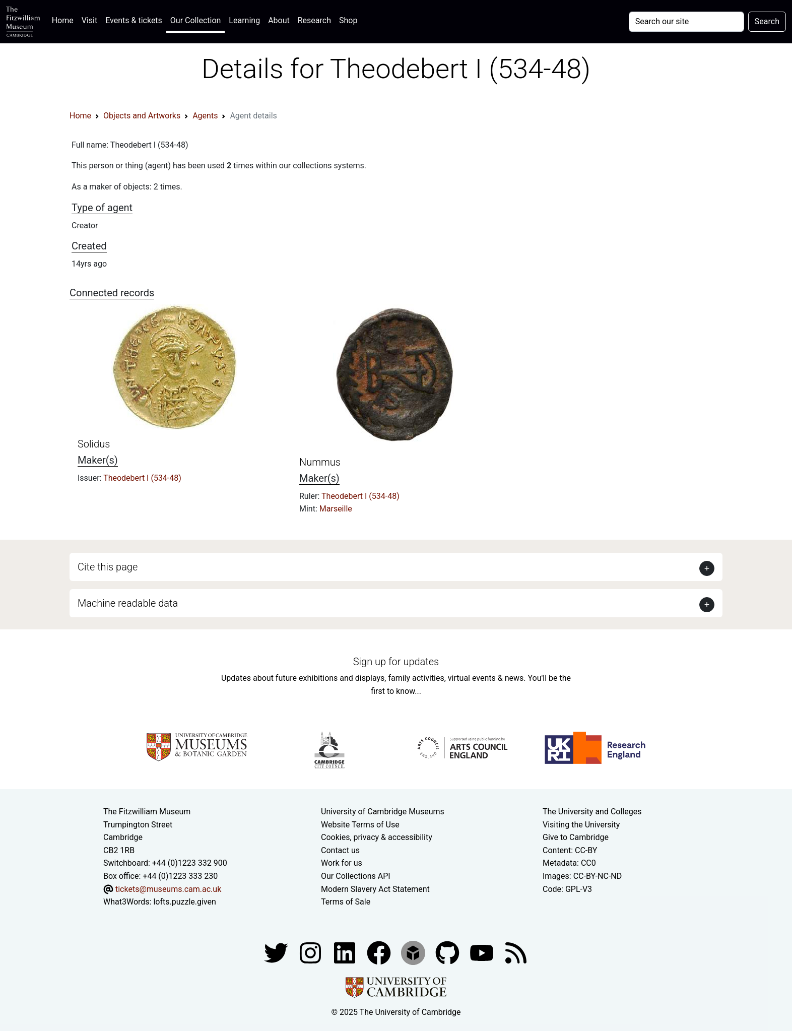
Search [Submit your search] (767, 21)
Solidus (94, 444)
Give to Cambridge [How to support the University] (576, 837)
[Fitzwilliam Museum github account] (448, 952)
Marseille (335, 508)
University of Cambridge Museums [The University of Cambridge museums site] (382, 811)
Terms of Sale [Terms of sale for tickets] (345, 902)
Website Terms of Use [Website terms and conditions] (360, 824)
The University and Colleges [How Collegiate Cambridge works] (592, 811)
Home (65, 19)
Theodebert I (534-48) (142, 478)
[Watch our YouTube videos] (483, 952)
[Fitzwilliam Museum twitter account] (277, 952)
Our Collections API (355, 876)
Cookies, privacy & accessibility (376, 837)
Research (314, 20)
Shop (348, 20)
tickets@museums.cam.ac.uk (168, 889)
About (279, 20)
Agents (205, 115)
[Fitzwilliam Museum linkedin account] (380, 952)
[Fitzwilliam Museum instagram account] (311, 952)
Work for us (341, 863)
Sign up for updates (396, 662)
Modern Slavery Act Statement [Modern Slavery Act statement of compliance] (375, 889)
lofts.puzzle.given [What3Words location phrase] (184, 902)
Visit (89, 20)
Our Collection (195, 20)
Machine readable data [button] (128, 603)
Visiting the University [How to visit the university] (581, 824)
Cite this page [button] (108, 567)
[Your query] (686, 22)
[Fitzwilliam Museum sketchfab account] (414, 952)
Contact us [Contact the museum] (340, 850)
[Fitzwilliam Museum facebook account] (345, 952)
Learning (244, 20)
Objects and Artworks (141, 115)
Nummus (320, 462)
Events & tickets (133, 20)
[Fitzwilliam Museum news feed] (516, 952)
